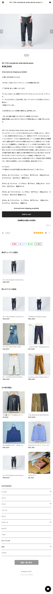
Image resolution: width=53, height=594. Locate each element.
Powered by (26, 575)
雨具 (3, 547)
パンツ (4, 498)
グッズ (3, 504)
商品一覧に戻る (26, 563)
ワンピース (5, 522)
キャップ (4, 528)
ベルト (4, 534)
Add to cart (26, 214)
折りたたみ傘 (6, 541)
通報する (48, 225)
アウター (4, 553)
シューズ (4, 510)
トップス (5, 492)
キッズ (3, 516)
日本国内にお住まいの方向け (26, 220)
